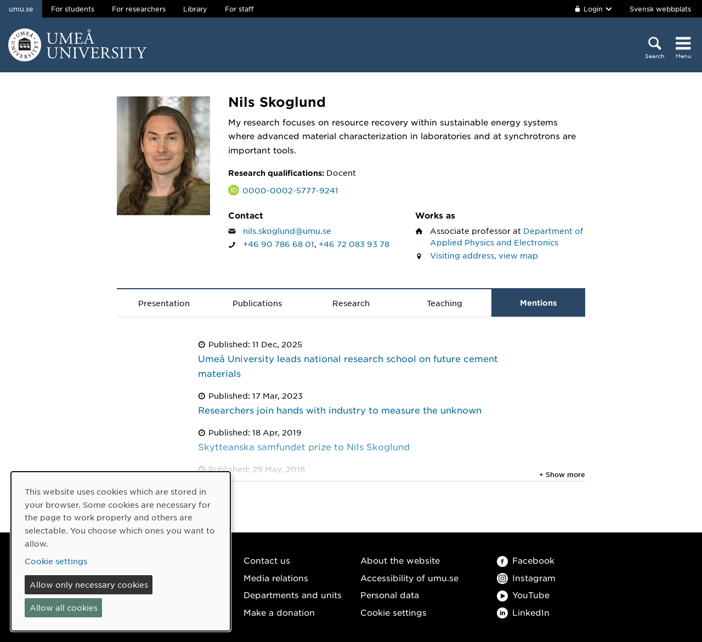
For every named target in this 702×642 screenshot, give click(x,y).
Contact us (267, 560)
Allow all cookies (64, 607)
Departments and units (293, 594)
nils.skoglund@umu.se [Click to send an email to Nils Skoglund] (287, 231)
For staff (239, 8)
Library (195, 8)
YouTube (523, 594)
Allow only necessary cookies (89, 584)
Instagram (526, 577)
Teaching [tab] (444, 303)
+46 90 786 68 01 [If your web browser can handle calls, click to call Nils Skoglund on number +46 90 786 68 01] (278, 244)
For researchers (139, 8)
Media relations (276, 577)
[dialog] (120, 551)
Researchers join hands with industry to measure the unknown (340, 409)
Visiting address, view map (484, 255)
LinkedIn (523, 612)
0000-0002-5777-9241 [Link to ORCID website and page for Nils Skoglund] (290, 190)
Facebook (525, 560)
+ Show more (562, 474)
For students (72, 8)
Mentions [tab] (538, 302)
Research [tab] (351, 303)
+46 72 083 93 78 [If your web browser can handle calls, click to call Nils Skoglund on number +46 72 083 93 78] (354, 244)
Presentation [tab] (164, 303)
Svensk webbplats (660, 8)
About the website (400, 560)
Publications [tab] (257, 303)
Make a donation (279, 612)
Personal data (389, 594)
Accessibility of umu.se (409, 577)
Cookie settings (393, 612)
